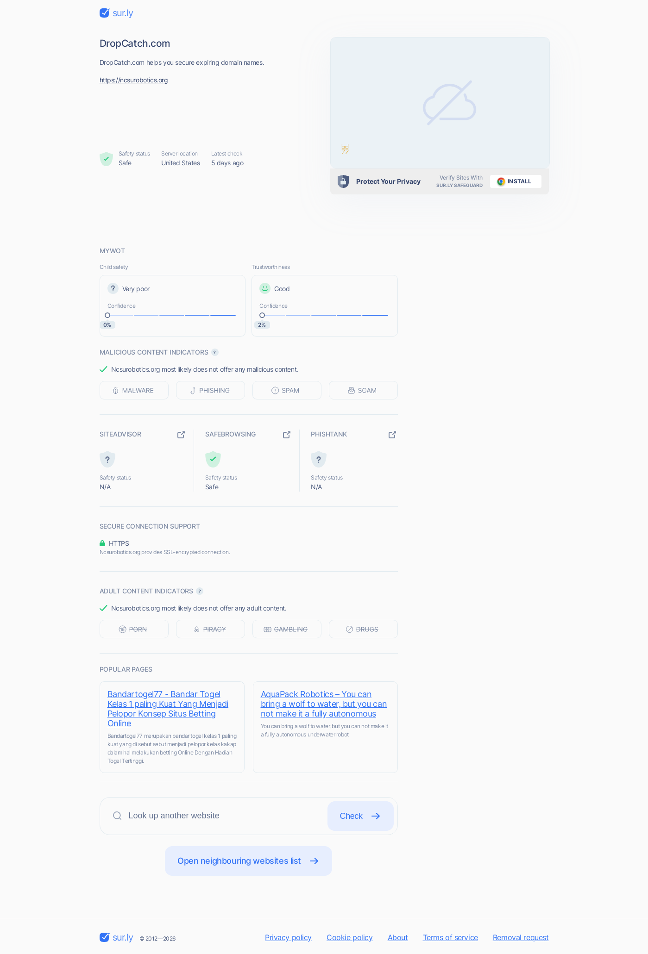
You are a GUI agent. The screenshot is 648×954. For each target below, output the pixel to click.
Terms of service (450, 937)
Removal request (521, 937)
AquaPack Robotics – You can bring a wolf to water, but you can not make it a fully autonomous (324, 703)
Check (360, 816)
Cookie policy (350, 937)
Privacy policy (288, 937)
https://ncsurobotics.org (134, 80)
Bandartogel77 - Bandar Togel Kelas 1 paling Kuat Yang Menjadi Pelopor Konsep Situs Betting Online (168, 708)
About (398, 937)
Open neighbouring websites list (248, 861)
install (512, 181)
